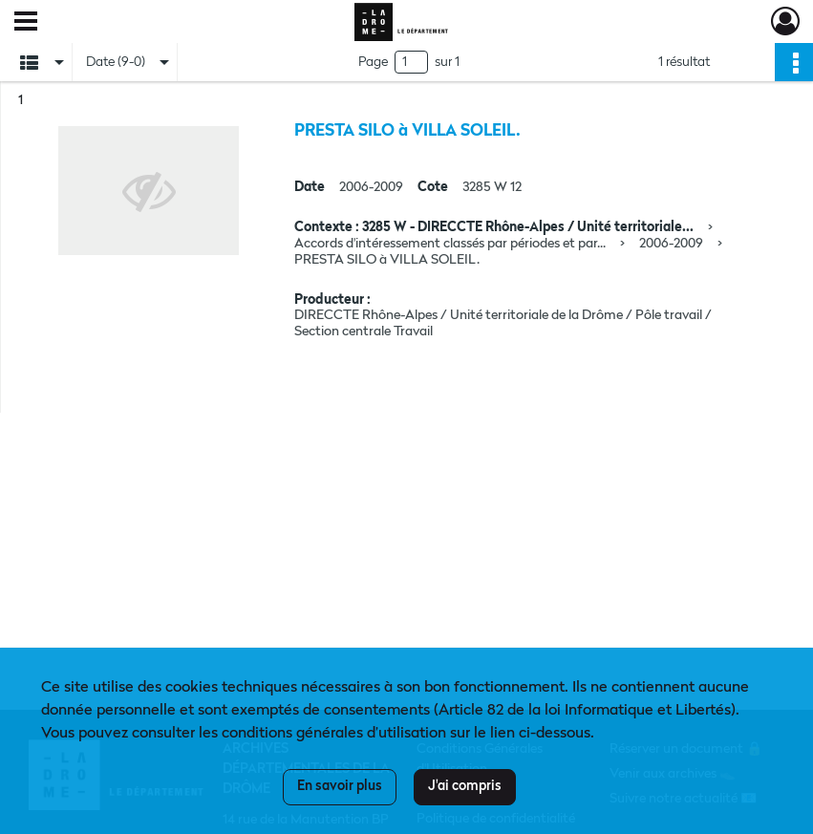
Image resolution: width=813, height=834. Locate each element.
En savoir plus (339, 786)
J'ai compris (465, 786)
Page (373, 62)
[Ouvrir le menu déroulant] (25, 22)
